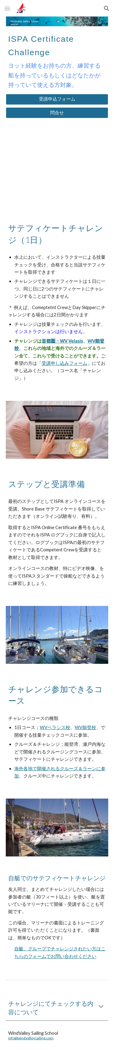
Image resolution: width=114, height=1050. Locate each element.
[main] (57, 60)
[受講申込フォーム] (57, 99)
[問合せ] (57, 112)
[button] (7, 8)
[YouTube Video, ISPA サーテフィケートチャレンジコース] (57, 168)
